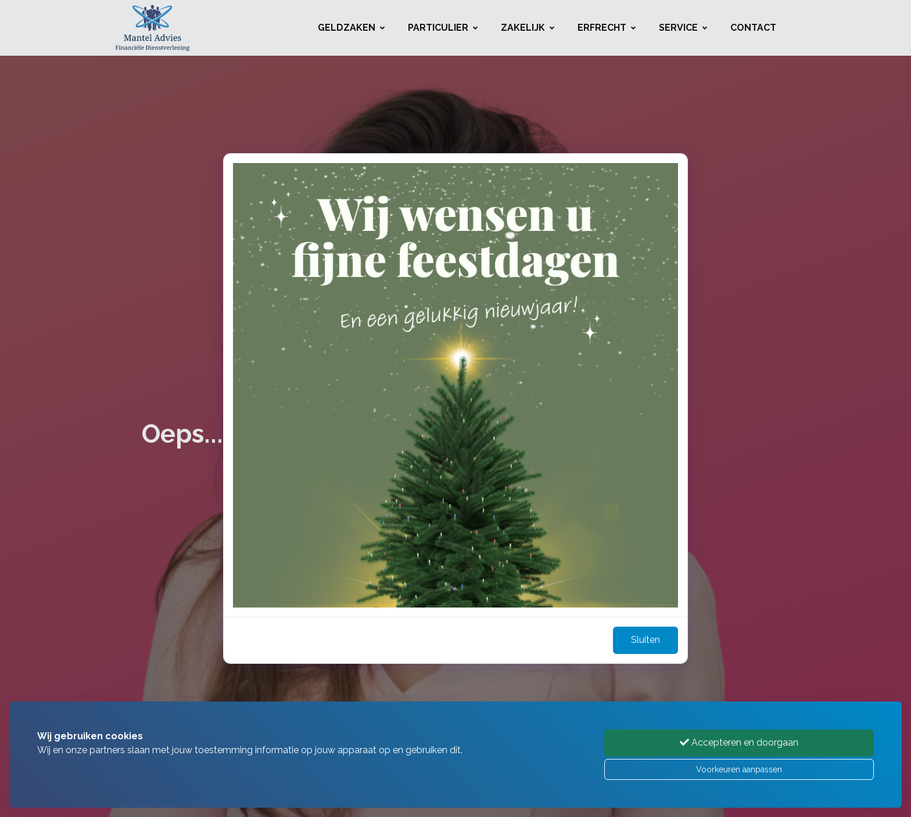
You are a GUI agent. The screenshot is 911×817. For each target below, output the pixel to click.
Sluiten (645, 639)
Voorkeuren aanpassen (739, 769)
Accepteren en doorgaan (739, 742)
